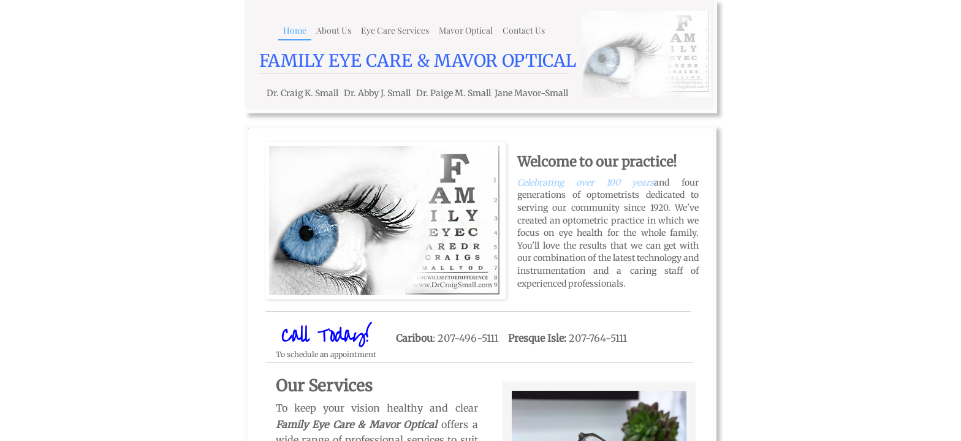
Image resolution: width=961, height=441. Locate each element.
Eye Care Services (395, 30)
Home (294, 30)
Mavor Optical (466, 30)
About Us (333, 30)
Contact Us (524, 30)
